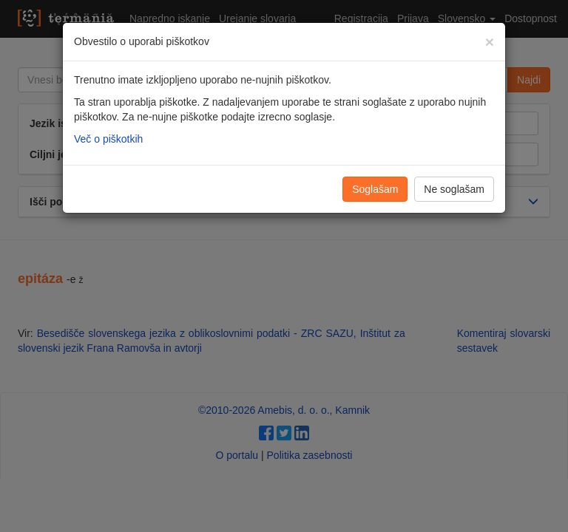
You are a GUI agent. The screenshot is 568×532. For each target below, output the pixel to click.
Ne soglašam (454, 189)
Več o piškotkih (108, 139)
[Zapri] (489, 42)
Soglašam (375, 189)
